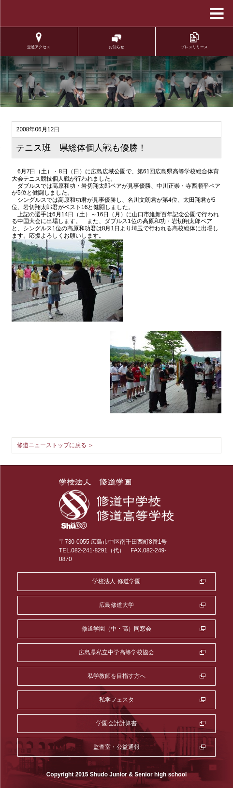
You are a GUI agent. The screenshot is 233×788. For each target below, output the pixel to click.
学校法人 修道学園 (116, 581)
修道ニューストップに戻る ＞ (55, 445)
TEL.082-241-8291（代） (92, 550)
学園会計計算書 (116, 723)
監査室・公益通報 (116, 747)
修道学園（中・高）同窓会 (116, 628)
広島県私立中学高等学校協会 (116, 652)
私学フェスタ (116, 699)
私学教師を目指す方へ (116, 676)
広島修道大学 (116, 605)
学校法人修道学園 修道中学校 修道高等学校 (116, 14)
